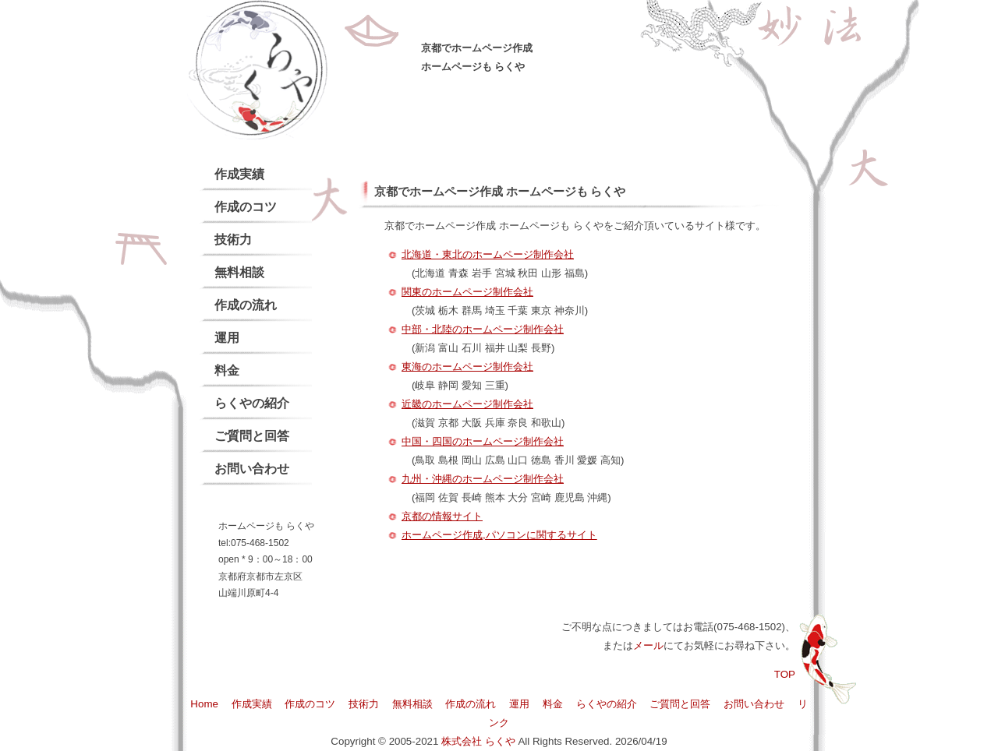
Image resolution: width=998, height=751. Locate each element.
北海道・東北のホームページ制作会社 (488, 254)
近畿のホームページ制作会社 (467, 404)
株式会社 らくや (478, 741)
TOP (784, 674)
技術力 (233, 239)
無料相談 (239, 272)
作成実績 (239, 174)
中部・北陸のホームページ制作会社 (483, 329)
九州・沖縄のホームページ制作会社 (483, 479)
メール (648, 645)
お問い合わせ (251, 468)
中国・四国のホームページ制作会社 (483, 441)
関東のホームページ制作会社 (467, 292)
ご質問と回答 (251, 435)
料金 (226, 370)
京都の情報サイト (442, 516)
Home (204, 704)
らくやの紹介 (251, 403)
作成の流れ (245, 305)
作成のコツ (245, 206)
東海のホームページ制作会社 (467, 366)
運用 (226, 337)
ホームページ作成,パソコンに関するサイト (499, 535)
